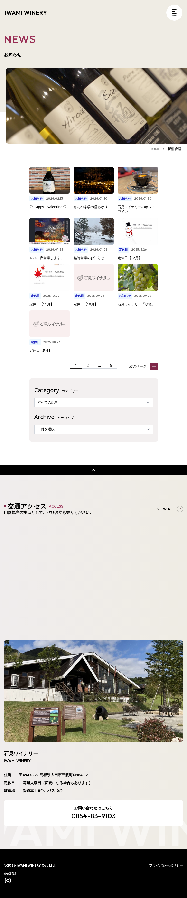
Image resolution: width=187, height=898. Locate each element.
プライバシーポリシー (166, 865)
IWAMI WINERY (26, 12)
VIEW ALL (170, 509)
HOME (155, 148)
